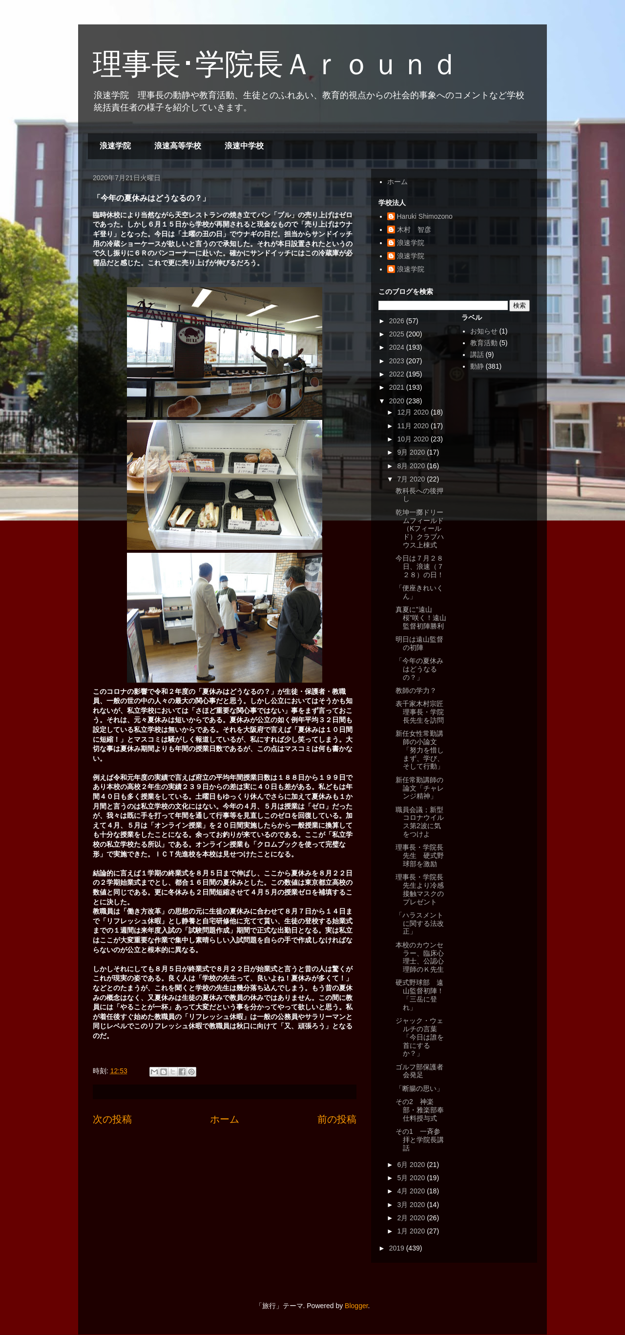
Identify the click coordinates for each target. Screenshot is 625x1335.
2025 (397, 334)
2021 (397, 387)
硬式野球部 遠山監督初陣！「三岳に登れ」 (420, 995)
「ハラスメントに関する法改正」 (420, 923)
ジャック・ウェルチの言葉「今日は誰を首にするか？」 (420, 1037)
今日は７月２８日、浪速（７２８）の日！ (420, 566)
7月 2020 (412, 479)
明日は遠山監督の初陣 (419, 643)
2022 (397, 374)
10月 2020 (414, 439)
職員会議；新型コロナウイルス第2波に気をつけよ (420, 822)
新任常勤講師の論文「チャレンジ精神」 (420, 788)
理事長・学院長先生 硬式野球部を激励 (420, 855)
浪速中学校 (244, 146)
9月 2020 (412, 452)
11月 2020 (414, 426)
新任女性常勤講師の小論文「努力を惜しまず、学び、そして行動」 (420, 750)
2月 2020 (412, 1218)
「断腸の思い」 (419, 1088)
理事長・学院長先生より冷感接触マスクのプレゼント (420, 889)
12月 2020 (414, 412)
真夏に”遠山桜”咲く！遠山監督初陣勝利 (421, 617)
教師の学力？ (416, 690)
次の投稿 (112, 1119)
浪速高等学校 (177, 146)
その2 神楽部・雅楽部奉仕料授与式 (420, 1110)
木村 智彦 (414, 229)
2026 (397, 321)
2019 (397, 1248)
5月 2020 (412, 1178)
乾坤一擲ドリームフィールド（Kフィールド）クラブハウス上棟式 (420, 528)
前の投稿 (336, 1119)
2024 (397, 347)
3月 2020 (412, 1205)
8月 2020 (412, 466)
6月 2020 (412, 1164)
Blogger (356, 1306)
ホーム (224, 1119)
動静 (477, 366)
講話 (477, 354)
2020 (397, 401)
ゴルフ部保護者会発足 (419, 1071)
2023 (397, 361)
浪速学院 (115, 146)
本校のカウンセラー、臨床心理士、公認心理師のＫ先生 (420, 957)
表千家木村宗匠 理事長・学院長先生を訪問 (423, 712)
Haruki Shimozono (425, 216)
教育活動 (484, 343)
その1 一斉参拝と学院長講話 (420, 1139)
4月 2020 (412, 1191)
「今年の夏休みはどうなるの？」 (419, 669)
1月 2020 (412, 1231)
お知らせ (484, 331)
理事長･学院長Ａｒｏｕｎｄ (276, 64)
